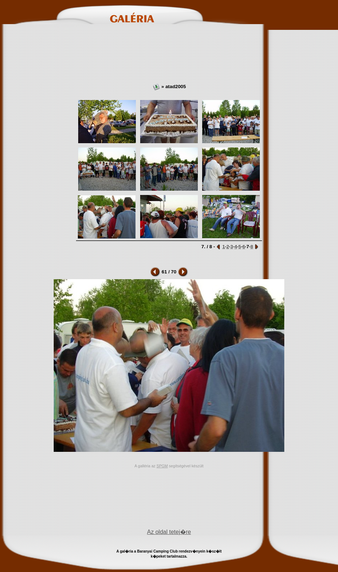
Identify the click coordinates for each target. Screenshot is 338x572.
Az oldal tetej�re (169, 532)
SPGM (162, 466)
